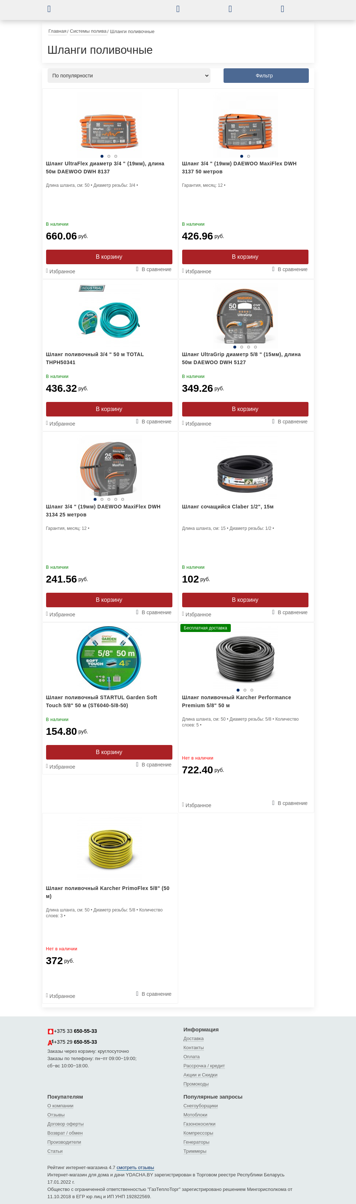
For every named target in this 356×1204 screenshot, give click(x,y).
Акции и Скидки (201, 1075)
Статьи (55, 1151)
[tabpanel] (109, 125)
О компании (61, 1105)
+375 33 (72, 1031)
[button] (55, 8)
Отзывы (56, 1115)
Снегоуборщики (201, 1105)
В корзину (109, 257)
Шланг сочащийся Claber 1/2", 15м (228, 507)
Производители (64, 1142)
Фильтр (264, 75)
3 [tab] (115, 156)
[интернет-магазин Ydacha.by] (118, 12)
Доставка (194, 1038)
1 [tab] (102, 156)
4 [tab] (255, 347)
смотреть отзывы (135, 1167)
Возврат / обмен (65, 1133)
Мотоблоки (196, 1115)
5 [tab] (122, 499)
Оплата (192, 1056)
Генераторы (197, 1142)
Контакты (194, 1047)
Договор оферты (66, 1124)
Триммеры (195, 1151)
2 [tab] (108, 156)
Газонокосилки (200, 1124)
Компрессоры (198, 1133)
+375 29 (72, 1042)
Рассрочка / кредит (204, 1065)
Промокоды (196, 1084)
